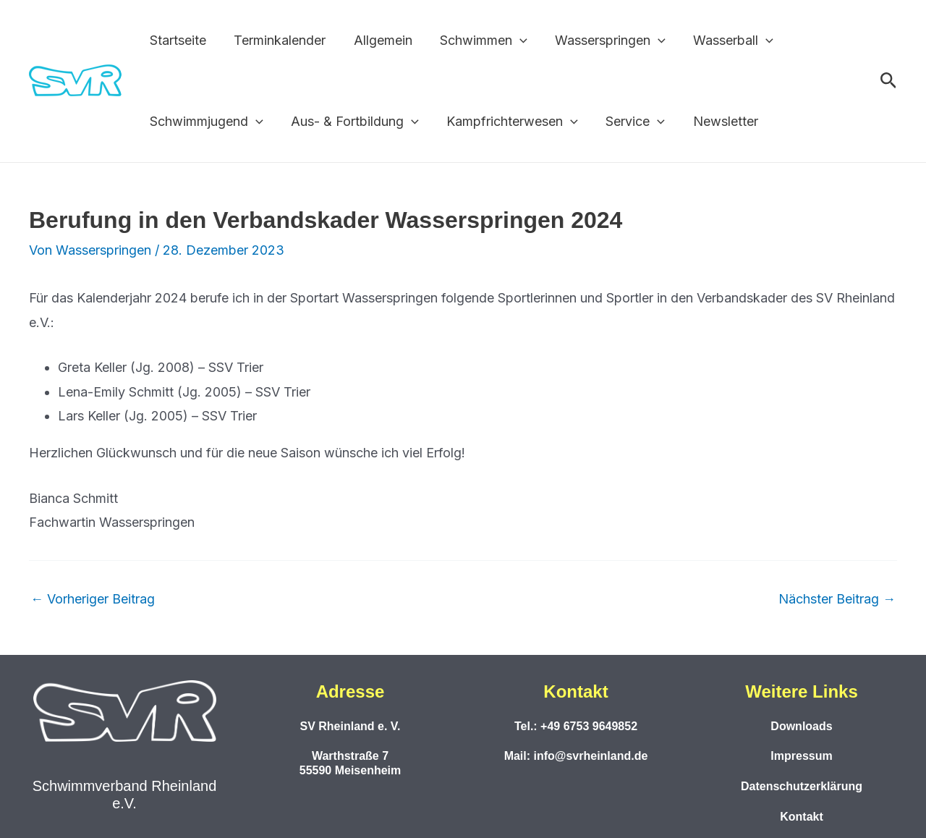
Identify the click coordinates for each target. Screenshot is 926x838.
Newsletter (717, 121)
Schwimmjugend (206, 121)
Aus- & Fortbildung (353, 121)
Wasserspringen (603, 40)
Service (629, 121)
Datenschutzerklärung (801, 786)
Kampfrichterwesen (508, 121)
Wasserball (724, 40)
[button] (514, 40)
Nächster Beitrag (837, 599)
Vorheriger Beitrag (92, 599)
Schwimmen (478, 40)
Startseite (177, 40)
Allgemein (378, 40)
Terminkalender (277, 40)
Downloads (801, 726)
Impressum (801, 756)
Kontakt (801, 817)
